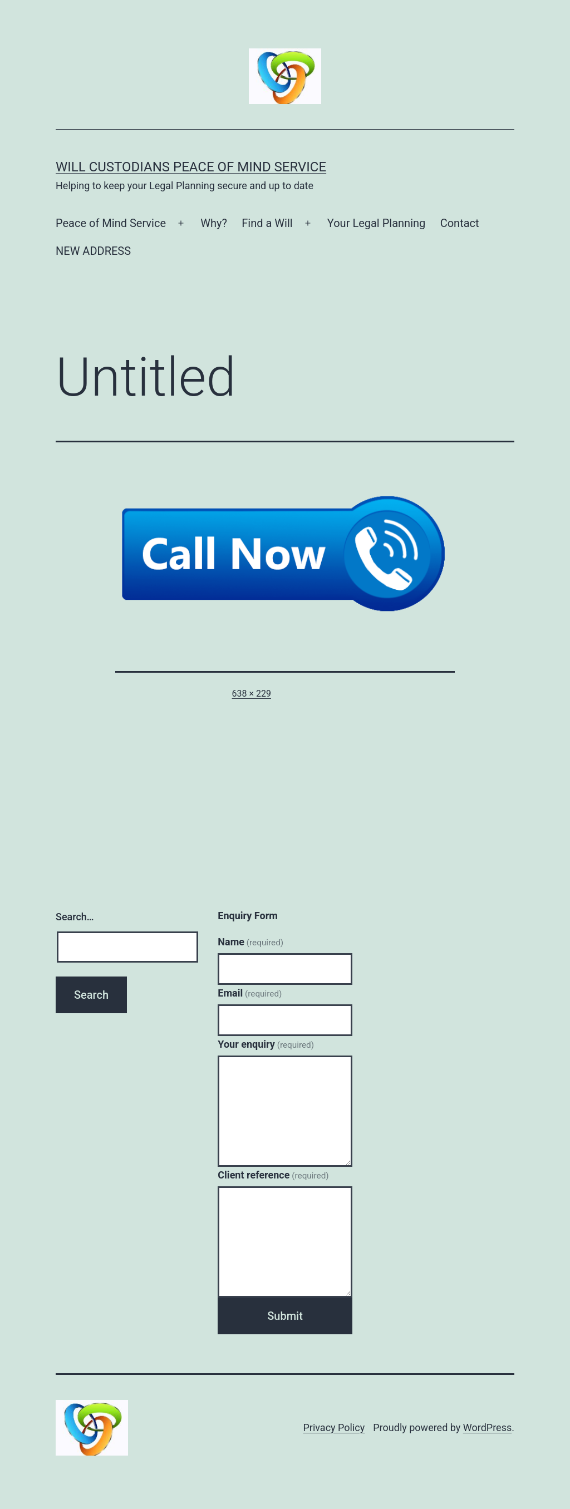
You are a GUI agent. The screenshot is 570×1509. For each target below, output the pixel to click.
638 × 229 (251, 693)
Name (250, 942)
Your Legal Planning (376, 223)
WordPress (487, 1427)
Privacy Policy (334, 1427)
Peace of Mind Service (111, 223)
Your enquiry (266, 1044)
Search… (75, 917)
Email (250, 993)
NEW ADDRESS (93, 251)
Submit (285, 1316)
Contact (459, 223)
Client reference (273, 1175)
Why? (213, 223)
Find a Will (267, 223)
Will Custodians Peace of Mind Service (191, 167)
